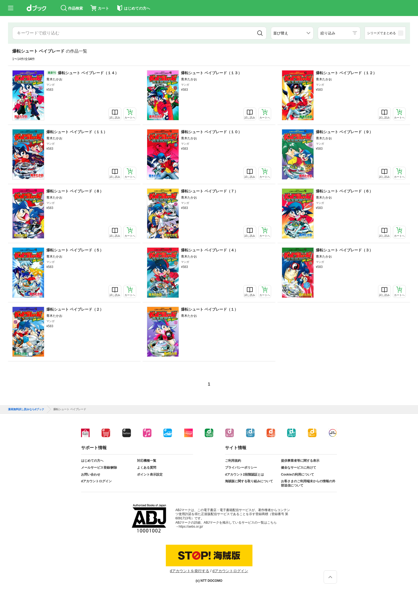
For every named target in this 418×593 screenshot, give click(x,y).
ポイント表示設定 (150, 474)
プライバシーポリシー (241, 467)
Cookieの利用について (297, 474)
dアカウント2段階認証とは (244, 474)
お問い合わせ (90, 474)
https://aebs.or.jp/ (191, 526)
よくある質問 (146, 467)
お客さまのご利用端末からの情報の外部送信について (308, 483)
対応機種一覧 (146, 460)
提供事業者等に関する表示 (300, 460)
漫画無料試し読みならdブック (26, 409)
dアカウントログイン (96, 481)
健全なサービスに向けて (298, 467)
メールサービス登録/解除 (99, 467)
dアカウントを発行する (189, 571)
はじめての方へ (92, 460)
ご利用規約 (233, 460)
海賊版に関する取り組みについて (249, 481)
